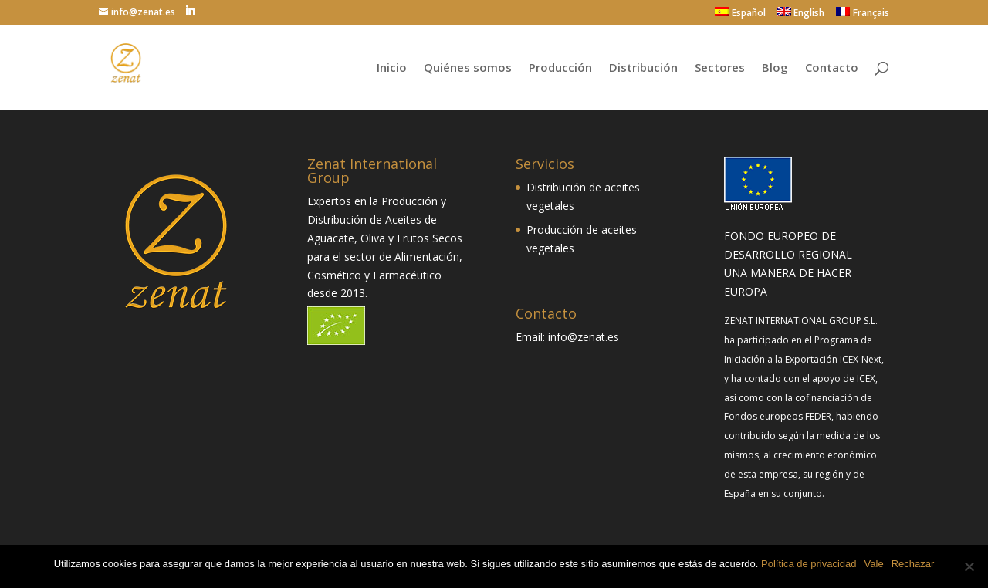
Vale (874, 563)
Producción (560, 68)
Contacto (831, 68)
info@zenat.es (583, 336)
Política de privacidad (809, 563)
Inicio (392, 68)
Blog (775, 68)
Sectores (720, 68)
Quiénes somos (468, 68)
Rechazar (913, 563)
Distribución (643, 68)
